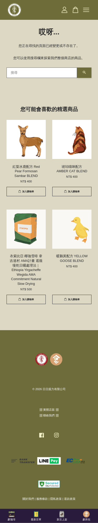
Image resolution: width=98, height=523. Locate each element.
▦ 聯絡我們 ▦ (48, 415)
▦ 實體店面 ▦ (48, 409)
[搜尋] (42, 72)
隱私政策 (56, 498)
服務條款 (42, 498)
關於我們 (28, 498)
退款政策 (70, 498)
